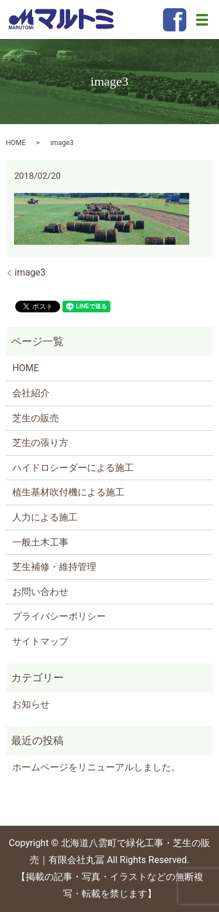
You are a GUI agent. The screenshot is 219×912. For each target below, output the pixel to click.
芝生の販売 (35, 418)
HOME (16, 143)
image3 (30, 272)
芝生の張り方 (40, 442)
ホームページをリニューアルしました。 (96, 767)
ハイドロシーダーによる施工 (73, 467)
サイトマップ (40, 641)
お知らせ (31, 704)
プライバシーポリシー (59, 616)
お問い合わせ (40, 591)
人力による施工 (45, 517)
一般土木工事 (40, 542)
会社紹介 (31, 393)
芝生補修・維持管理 (54, 566)
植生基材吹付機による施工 (68, 492)
